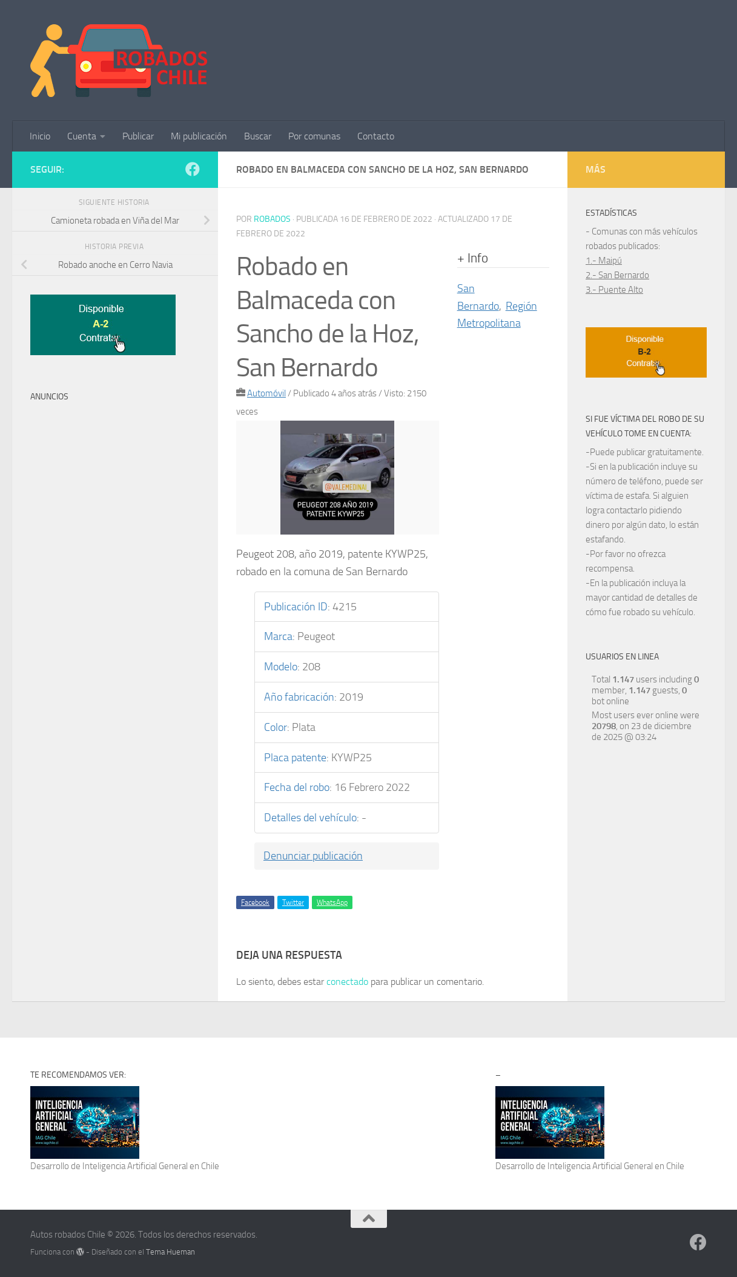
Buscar (257, 136)
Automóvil (266, 393)
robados (272, 219)
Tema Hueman (170, 1251)
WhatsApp (332, 902)
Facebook (255, 902)
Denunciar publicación (313, 855)
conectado (347, 981)
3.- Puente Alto (614, 289)
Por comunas (314, 136)
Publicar (138, 136)
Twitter (293, 902)
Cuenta (81, 136)
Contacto (375, 136)
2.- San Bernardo (617, 275)
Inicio (40, 136)
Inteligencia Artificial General (135, 1166)
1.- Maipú (604, 260)
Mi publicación (199, 136)
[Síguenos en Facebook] (192, 169)
